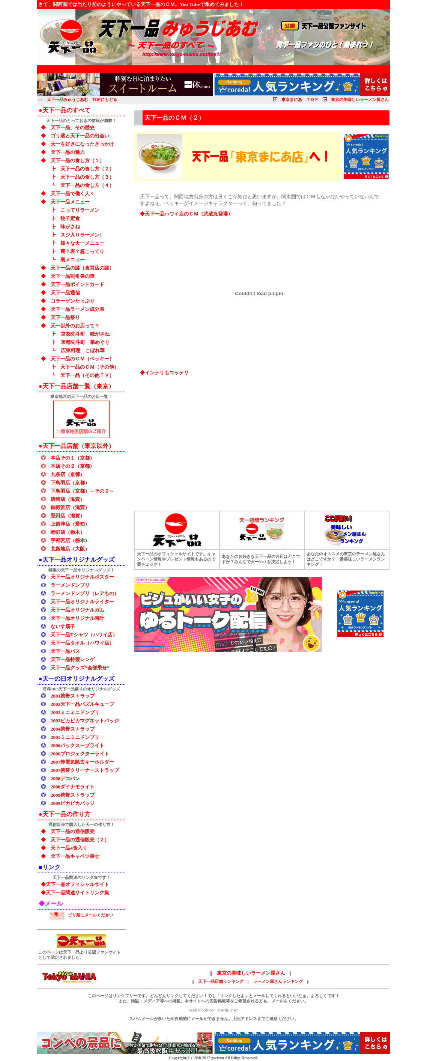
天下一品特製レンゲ (73, 659)
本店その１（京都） (73, 458)
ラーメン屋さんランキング (278, 982)
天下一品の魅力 (68, 152)
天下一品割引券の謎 (73, 276)
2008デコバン (65, 778)
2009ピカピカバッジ (73, 803)
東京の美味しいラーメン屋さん (360, 100)
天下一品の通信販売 (73, 831)
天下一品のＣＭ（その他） (89, 367)
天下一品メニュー (70, 202)
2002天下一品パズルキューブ (82, 704)
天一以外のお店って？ (75, 326)
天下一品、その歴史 (73, 127)
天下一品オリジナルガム (77, 610)
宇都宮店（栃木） (70, 540)
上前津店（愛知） (70, 524)
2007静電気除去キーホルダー (82, 762)
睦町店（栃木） (68, 532)
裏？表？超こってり (82, 251)
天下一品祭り (65, 317)
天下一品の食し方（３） (87, 177)
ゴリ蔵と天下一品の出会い (80, 136)
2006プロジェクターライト (80, 754)
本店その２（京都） (73, 466)
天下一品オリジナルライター (82, 601)
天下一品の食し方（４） (87, 185)
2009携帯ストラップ (73, 795)
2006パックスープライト (77, 745)
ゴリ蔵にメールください (90, 915)
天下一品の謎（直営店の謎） (82, 268)
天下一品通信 (65, 292)
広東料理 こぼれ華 (82, 350)
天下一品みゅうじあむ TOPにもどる (82, 100)
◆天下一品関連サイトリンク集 (75, 892)
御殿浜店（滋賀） (70, 507)
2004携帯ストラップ (73, 729)
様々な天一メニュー (82, 243)
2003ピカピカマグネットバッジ (85, 720)
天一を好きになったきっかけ (82, 144)
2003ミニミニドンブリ (75, 712)
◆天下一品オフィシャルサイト (75, 884)
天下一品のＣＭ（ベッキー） (82, 359)
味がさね (70, 226)
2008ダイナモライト (73, 787)
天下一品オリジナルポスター (82, 577)
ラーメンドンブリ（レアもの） (85, 593)
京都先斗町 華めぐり (85, 342)
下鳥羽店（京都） (70, 482)
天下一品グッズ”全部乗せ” (80, 668)
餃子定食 (70, 218)
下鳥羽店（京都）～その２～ (82, 491)
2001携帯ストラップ (73, 696)
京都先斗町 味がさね (85, 334)
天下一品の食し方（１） (77, 160)
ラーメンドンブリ (70, 585)
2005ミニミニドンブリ (75, 737)
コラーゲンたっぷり (73, 301)
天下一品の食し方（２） (87, 169)
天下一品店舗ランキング (221, 982)
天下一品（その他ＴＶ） (87, 375)
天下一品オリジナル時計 (77, 618)
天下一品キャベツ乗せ (75, 856)
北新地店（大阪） (70, 549)
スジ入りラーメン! (80, 235)
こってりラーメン (79, 210)
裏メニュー (72, 259)
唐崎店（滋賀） (68, 499)
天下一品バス (65, 651)
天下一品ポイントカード (77, 284)
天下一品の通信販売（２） (80, 839)
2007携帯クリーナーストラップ (85, 770)
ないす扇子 (63, 626)
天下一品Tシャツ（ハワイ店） (84, 635)
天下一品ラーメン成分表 (77, 309)
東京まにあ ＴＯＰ (300, 100)
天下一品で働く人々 (73, 193)
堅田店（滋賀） (68, 515)
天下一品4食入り (69, 848)
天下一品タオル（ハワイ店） (82, 643)
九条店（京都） (68, 474)
